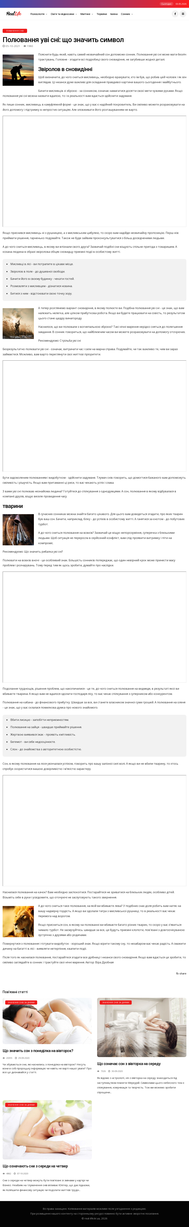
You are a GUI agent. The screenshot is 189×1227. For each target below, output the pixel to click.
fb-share (181, 973)
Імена (113, 14)
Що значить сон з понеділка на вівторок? (38, 1051)
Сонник (126, 14)
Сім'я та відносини (63, 14)
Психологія (37, 14)
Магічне (85, 14)
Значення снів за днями (21, 1002)
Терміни (102, 14)
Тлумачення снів (15, 31)
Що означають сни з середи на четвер (35, 1166)
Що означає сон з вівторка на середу (129, 1064)
